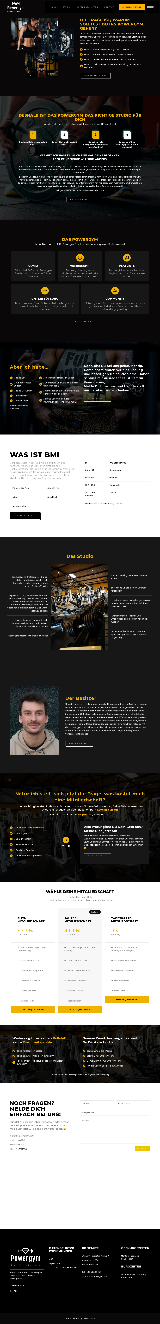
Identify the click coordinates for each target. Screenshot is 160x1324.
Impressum (54, 1263)
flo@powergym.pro (98, 1276)
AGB (51, 1259)
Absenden (142, 1149)
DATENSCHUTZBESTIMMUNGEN (63, 1267)
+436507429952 (93, 1272)
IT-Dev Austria (89, 1318)
